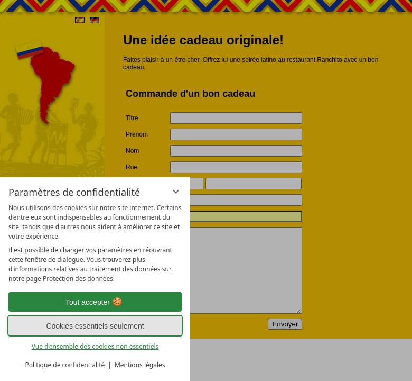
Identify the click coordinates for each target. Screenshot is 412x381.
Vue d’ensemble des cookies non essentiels (95, 346)
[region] (95, 243)
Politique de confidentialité (65, 364)
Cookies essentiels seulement (95, 326)
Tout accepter (95, 302)
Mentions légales (140, 364)
